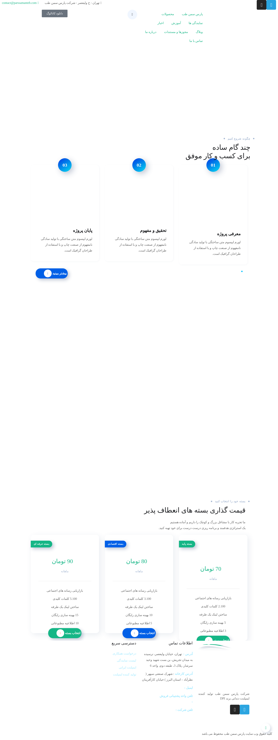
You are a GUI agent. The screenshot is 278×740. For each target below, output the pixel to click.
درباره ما (150, 32)
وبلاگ (199, 32)
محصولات (168, 14)
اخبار (160, 23)
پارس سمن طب (192, 14)
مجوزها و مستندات (176, 32)
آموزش (176, 23)
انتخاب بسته (143, 633)
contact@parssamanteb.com (166, 687)
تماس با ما (196, 40)
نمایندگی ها (196, 23)
